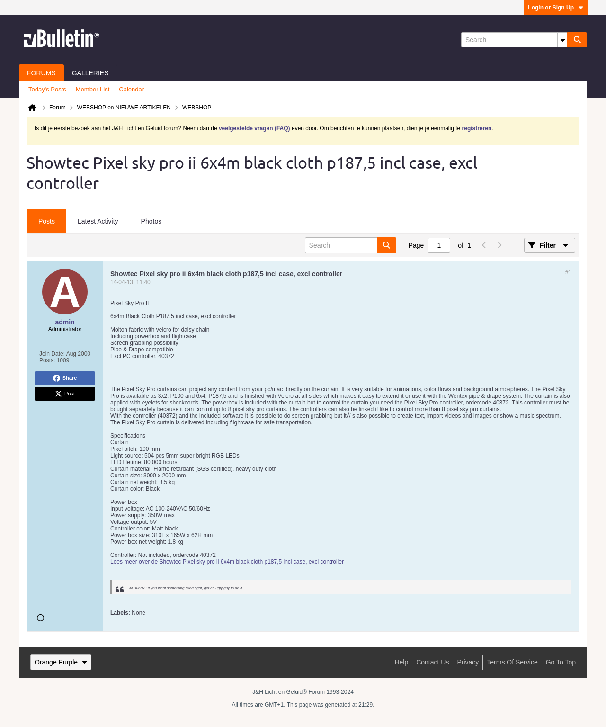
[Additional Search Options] (562, 39)
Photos (151, 221)
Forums (41, 73)
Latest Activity (98, 221)
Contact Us (432, 662)
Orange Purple (61, 662)
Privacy (468, 662)
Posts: (47, 360)
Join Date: (52, 353)
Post (65, 394)
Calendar (131, 89)
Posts (46, 221)
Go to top (561, 662)
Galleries (90, 73)
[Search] (514, 39)
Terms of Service (512, 662)
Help (401, 662)
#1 (568, 272)
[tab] (46, 221)
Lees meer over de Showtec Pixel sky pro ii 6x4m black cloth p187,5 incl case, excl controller (227, 561)
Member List (93, 89)
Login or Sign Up (555, 7)
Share (65, 378)
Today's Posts (47, 89)
